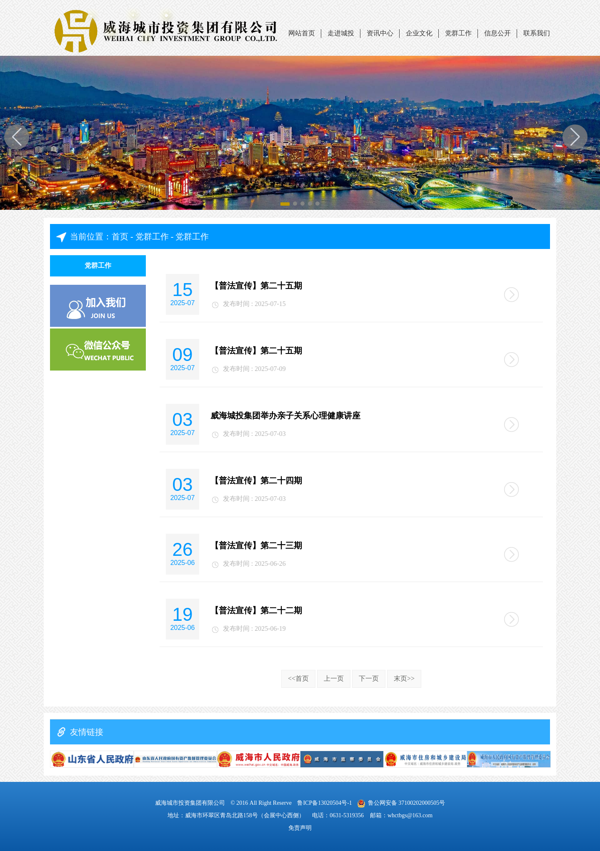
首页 (120, 236)
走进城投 (341, 33)
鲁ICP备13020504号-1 (325, 803)
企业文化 (419, 33)
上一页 (334, 678)
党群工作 (458, 33)
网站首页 (301, 33)
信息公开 (497, 33)
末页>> (404, 678)
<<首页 (298, 678)
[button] (575, 136)
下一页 (369, 678)
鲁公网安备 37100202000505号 (401, 803)
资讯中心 (380, 33)
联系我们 (536, 33)
